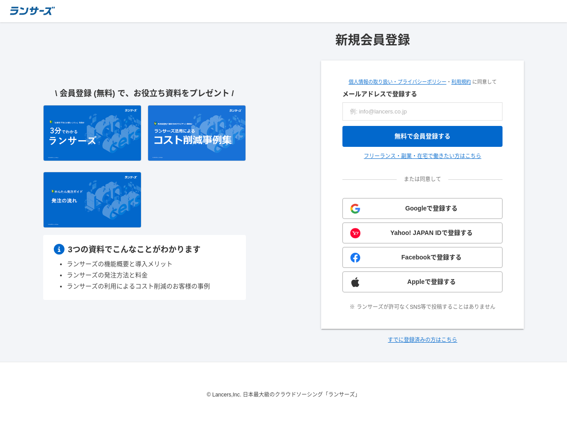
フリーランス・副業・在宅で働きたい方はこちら (422, 156)
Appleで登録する (431, 281)
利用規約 (461, 82)
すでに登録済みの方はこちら (422, 340)
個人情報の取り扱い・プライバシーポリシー (397, 82)
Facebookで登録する (432, 257)
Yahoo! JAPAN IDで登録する (431, 232)
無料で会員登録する (422, 136)
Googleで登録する (431, 208)
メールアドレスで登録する (379, 93)
